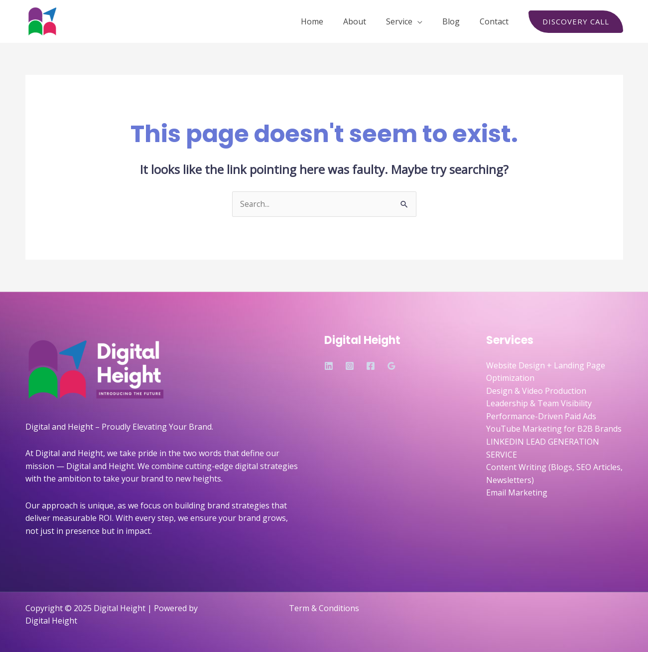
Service (409, 21)
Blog (457, 21)
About (368, 21)
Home (330, 21)
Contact (496, 21)
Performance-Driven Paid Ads (541, 416)
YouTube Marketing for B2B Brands (554, 429)
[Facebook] (370, 366)
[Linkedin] (328, 366)
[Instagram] (349, 366)
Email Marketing (516, 493)
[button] (575, 21)
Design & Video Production (536, 390)
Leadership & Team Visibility (539, 403)
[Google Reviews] (391, 366)
